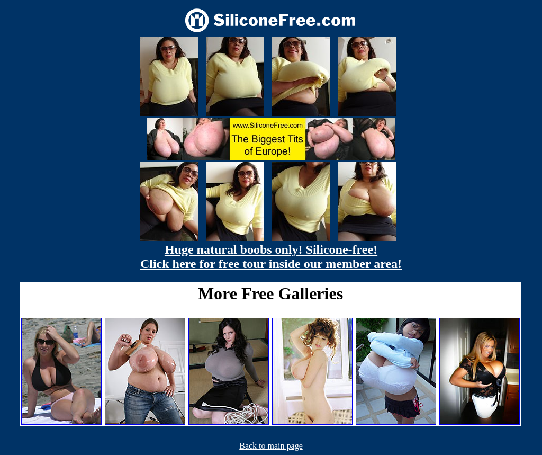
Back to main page (271, 445)
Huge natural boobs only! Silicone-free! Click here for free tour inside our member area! (271, 257)
